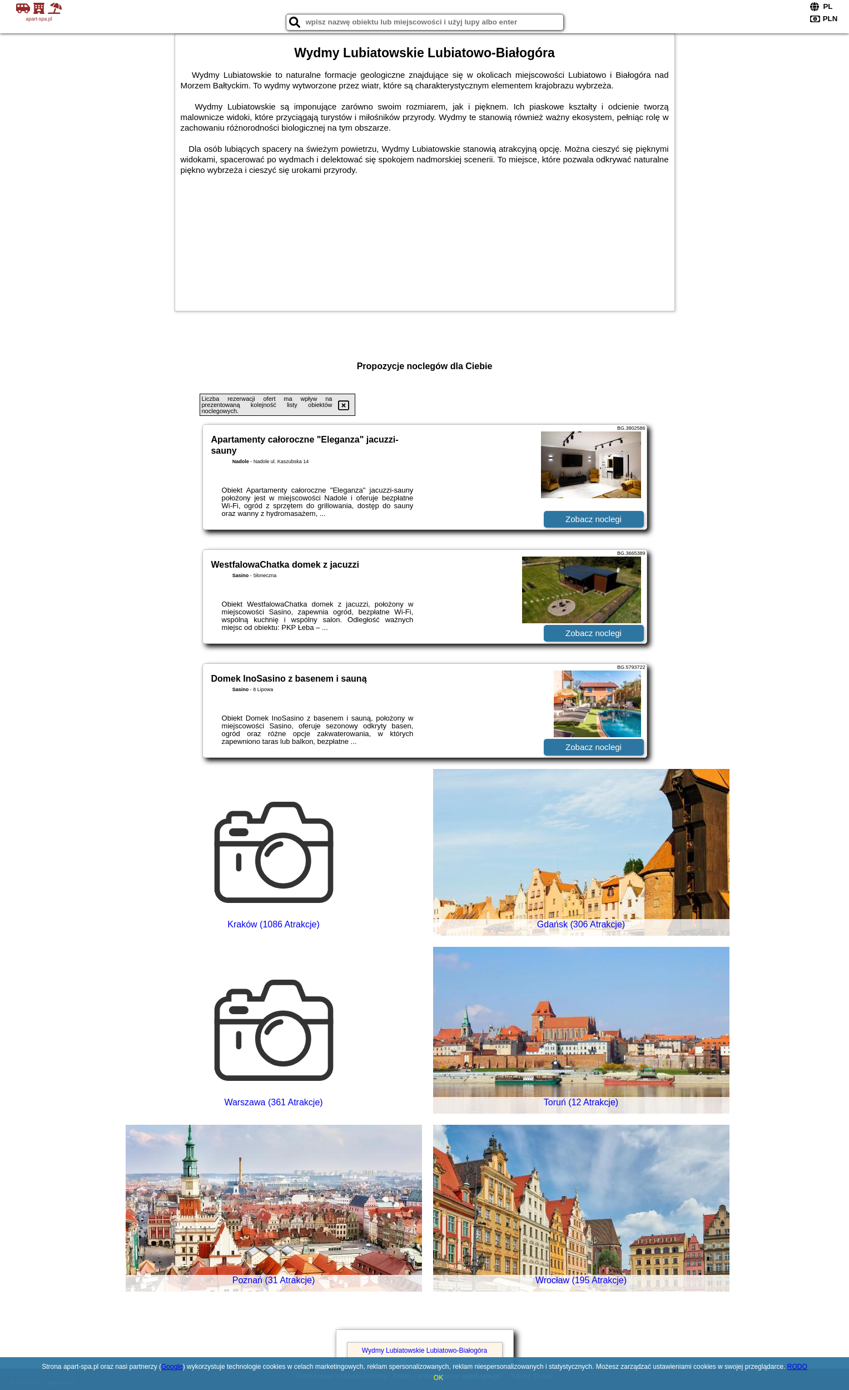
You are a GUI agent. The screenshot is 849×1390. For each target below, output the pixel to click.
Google (172, 1367)
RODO (797, 1367)
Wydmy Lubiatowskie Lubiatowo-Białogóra (424, 1350)
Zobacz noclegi (593, 519)
